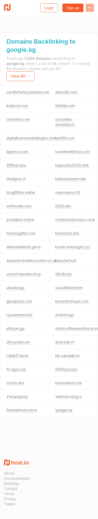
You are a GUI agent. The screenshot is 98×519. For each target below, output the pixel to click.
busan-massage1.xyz (72, 247)
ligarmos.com (17, 151)
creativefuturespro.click (75, 219)
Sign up (73, 8)
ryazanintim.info (19, 315)
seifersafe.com (18, 206)
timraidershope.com (72, 301)
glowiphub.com (19, 301)
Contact (10, 488)
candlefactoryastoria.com (27, 92)
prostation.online (20, 219)
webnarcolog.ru (68, 396)
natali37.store (17, 355)
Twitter (10, 504)
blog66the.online (20, 192)
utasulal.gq (15, 287)
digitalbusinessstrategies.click (31, 138)
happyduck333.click (72, 165)
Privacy (10, 499)
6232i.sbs (63, 206)
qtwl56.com (64, 138)
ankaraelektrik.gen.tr (23, 247)
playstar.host (65, 260)
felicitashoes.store (21, 410)
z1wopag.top (17, 396)
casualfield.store (69, 287)
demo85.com (66, 92)
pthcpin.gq (15, 328)
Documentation (16, 478)
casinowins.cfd (67, 192)
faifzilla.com (65, 105)
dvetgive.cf (16, 179)
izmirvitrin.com (18, 119)
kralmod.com (17, 105)
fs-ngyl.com (16, 369)
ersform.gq (64, 315)
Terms (9, 494)
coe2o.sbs (15, 383)
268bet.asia (16, 165)
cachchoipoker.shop (23, 274)
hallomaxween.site (70, 179)
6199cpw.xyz (66, 369)
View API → (20, 76)
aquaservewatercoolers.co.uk (31, 260)
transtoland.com (68, 383)
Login (49, 8)
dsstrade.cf (64, 342)
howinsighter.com (21, 233)
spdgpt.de (64, 410)
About (9, 473)
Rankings (11, 483)
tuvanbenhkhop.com (72, 151)
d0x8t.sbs (63, 274)
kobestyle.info (67, 233)
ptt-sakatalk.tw (67, 355)
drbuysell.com (18, 342)
